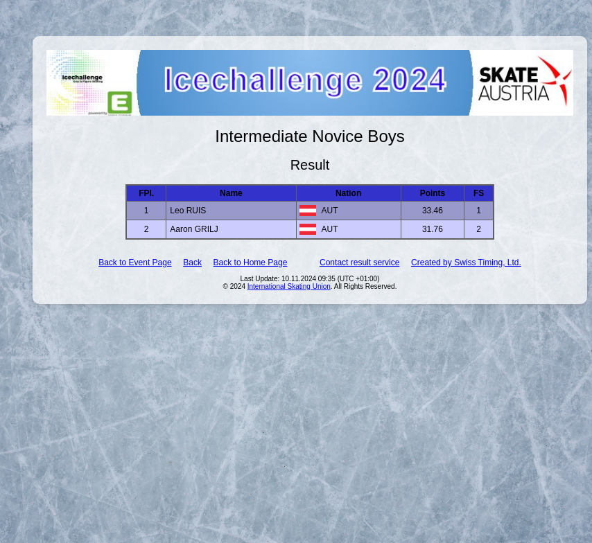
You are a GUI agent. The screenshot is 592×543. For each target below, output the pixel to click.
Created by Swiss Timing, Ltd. (466, 262)
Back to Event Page (134, 262)
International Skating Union (289, 286)
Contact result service (359, 262)
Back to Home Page (251, 262)
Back (192, 262)
